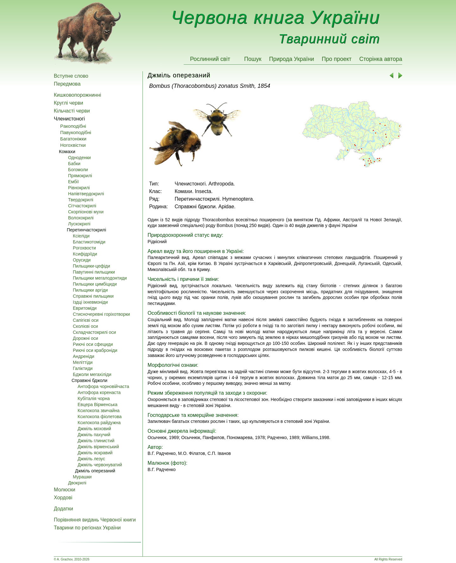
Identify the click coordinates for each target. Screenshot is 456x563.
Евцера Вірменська (97, 404)
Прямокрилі (80, 175)
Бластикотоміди (89, 242)
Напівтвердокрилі (86, 193)
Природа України (291, 59)
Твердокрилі (80, 199)
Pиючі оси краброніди (95, 350)
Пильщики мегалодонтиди (100, 278)
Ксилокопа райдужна (99, 422)
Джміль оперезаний (95, 471)
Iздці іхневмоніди (90, 302)
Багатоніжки (73, 138)
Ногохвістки (73, 145)
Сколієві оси (85, 326)
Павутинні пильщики (94, 272)
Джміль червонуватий (100, 465)
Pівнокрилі (79, 187)
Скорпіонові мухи (86, 212)
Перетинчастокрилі (86, 230)
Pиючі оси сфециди (93, 344)
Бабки (74, 163)
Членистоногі (69, 118)
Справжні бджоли (89, 380)
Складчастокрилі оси (94, 332)
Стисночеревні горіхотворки (101, 314)
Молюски (64, 489)
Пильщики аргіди (90, 290)
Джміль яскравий (95, 452)
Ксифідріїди (85, 254)
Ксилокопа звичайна (99, 410)
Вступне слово (71, 76)
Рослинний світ (210, 59)
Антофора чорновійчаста (103, 386)
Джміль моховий (94, 428)
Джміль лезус (91, 458)
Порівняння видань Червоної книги (95, 519)
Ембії (73, 181)
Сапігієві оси (85, 320)
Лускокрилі (79, 224)
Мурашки (82, 477)
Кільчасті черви (72, 110)
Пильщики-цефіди (91, 266)
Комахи (67, 151)
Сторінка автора (380, 59)
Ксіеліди (81, 236)
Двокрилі (77, 483)
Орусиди (82, 260)
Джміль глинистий (96, 440)
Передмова (67, 84)
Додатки (63, 508)
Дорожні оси (85, 338)
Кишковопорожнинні (77, 95)
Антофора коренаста (99, 392)
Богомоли (78, 169)
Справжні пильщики (93, 296)
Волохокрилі (80, 218)
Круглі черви (68, 103)
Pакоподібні (73, 126)
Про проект (337, 59)
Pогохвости (84, 248)
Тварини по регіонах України (87, 527)
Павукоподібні (75, 132)
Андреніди (83, 356)
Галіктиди (82, 368)
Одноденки (79, 157)
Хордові (63, 497)
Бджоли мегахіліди (92, 374)
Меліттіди (82, 362)
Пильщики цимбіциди (95, 284)
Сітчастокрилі (82, 206)
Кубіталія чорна (94, 398)
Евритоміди (85, 308)
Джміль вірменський (98, 446)
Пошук (252, 59)
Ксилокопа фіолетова (100, 416)
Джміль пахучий (94, 434)
